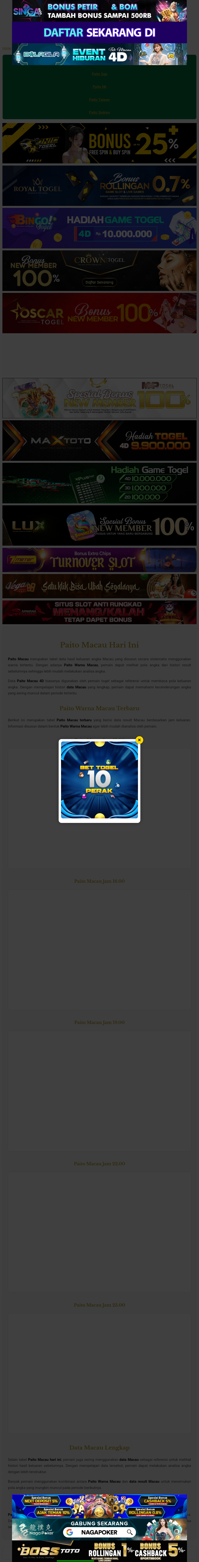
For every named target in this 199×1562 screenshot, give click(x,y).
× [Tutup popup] (139, 740)
